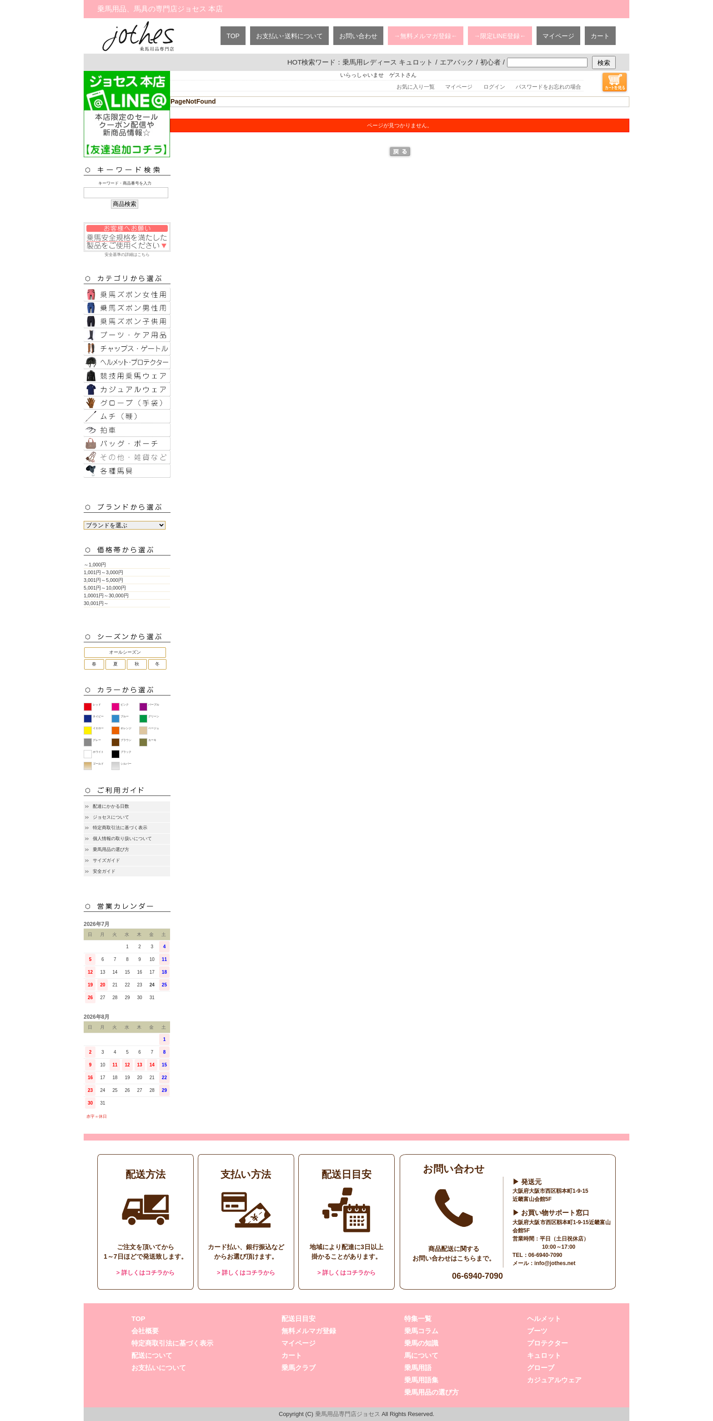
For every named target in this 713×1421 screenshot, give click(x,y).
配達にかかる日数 (111, 806)
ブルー (125, 716)
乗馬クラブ (298, 1367)
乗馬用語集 (421, 1380)
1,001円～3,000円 (103, 572)
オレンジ (126, 728)
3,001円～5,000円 (103, 580)
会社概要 (145, 1331)
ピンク (125, 704)
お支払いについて (158, 1367)
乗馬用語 (418, 1367)
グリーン (153, 716)
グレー (97, 740)
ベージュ (153, 728)
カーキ (152, 740)
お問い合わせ (358, 36)
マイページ (558, 36)
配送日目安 (298, 1318)
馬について (421, 1355)
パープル (153, 704)
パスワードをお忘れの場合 (548, 87)
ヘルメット (544, 1318)
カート (600, 36)
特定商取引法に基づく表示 (120, 827)
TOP (233, 36)
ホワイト (98, 752)
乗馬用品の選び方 (111, 849)
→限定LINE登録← (500, 36)
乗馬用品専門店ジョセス (347, 1414)
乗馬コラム (421, 1331)
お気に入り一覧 (416, 87)
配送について (151, 1355)
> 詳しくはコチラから (145, 1272)
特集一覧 (418, 1318)
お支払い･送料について (289, 36)
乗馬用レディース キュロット (387, 62)
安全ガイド (104, 871)
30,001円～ (96, 603)
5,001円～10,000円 (105, 587)
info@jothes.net (554, 1263)
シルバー (126, 763)
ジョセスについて (111, 817)
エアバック (457, 62)
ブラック (126, 752)
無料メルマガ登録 (308, 1331)
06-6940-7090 (477, 1276)
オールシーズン (125, 652)
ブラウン (126, 740)
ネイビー (98, 716)
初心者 (490, 62)
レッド (97, 704)
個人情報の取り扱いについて (122, 838)
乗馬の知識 (421, 1343)
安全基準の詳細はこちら (127, 239)
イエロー (98, 728)
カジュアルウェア (554, 1380)
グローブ (540, 1367)
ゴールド (98, 763)
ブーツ (537, 1331)
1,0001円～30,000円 (106, 595)
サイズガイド (106, 860)
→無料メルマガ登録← (425, 36)
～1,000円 (95, 564)
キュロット (544, 1355)
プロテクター (547, 1343)
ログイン (494, 87)
